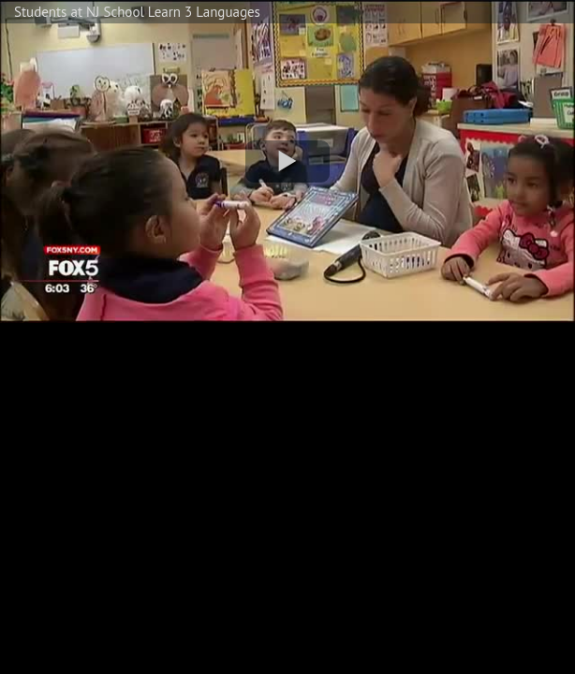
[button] (287, 161)
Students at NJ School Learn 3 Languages (137, 12)
